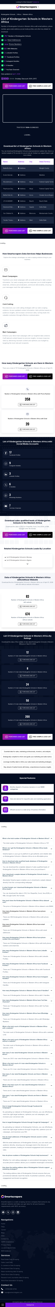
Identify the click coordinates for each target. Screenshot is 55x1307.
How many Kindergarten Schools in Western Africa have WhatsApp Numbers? (25, 1014)
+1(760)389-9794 (9, 1288)
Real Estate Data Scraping (10, 1259)
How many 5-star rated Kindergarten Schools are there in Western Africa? (25, 1053)
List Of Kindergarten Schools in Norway (19, 557)
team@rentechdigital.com (11, 1292)
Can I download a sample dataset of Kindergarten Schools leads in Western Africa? (25, 875)
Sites (3, 1236)
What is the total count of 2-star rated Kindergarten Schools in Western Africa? (23, 1085)
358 (27, 399)
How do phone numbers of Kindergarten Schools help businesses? (25, 1155)
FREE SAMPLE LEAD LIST (40, 86)
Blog (2, 1233)
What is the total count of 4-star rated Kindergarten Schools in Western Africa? (24, 1064)
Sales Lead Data (7, 1262)
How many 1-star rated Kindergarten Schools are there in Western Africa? (24, 1096)
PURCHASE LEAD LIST (15, 86)
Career (3, 1230)
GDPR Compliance (7, 1242)
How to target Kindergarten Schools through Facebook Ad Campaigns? (22, 1107)
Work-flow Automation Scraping (12, 1280)
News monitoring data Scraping (12, 1271)
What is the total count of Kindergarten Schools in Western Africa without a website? (24, 1040)
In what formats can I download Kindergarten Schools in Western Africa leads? (24, 888)
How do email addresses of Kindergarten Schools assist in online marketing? (24, 1137)
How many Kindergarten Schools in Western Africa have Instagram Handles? (25, 977)
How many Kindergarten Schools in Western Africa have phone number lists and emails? (24, 938)
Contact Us (36, 2)
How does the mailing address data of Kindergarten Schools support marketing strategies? (26, 1168)
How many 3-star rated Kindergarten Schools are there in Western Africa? (25, 1074)
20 (27, 423)
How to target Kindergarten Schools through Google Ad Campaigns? (25, 1122)
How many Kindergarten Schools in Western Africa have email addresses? (23, 925)
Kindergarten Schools (8, 14)
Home (3, 1224)
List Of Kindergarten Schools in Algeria (19, 560)
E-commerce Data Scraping (10, 1265)
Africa (19, 14)
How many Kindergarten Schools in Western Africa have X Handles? (25, 990)
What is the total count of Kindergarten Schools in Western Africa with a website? (24, 1027)
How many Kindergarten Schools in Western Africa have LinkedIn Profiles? (24, 951)
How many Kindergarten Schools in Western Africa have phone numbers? (24, 912)
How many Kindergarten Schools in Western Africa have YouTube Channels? (24, 1001)
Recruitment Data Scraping (10, 1268)
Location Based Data (8, 1248)
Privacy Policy (6, 1245)
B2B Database (6, 1251)
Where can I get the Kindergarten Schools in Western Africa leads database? (24, 848)
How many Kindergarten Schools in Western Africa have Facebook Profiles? (25, 964)
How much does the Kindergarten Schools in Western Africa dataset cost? (25, 901)
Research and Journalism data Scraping (15, 1277)
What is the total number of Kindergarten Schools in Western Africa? (25, 838)
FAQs (3, 1227)
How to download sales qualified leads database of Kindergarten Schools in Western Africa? (24, 862)
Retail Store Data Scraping (10, 1274)
